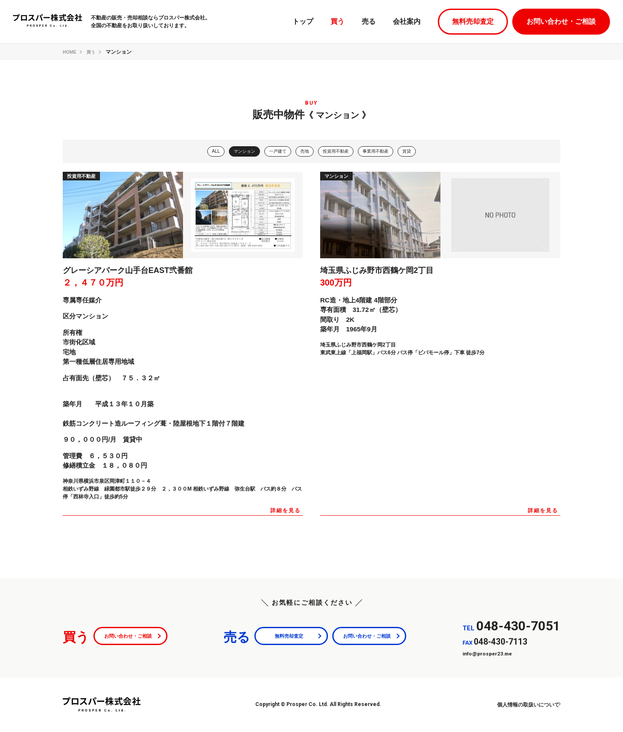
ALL (204, 152)
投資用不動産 (337, 152)
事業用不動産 (382, 152)
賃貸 (417, 152)
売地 (303, 152)
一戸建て (273, 152)
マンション (237, 152)
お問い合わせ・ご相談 (561, 21)
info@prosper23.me (493, 654)
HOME (70, 52)
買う (337, 21)
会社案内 (407, 21)
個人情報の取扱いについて (518, 705)
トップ (302, 21)
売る (369, 21)
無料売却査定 (473, 21)
